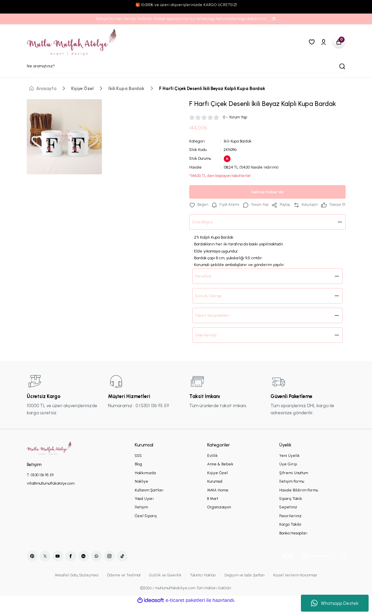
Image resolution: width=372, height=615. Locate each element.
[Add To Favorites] (199, 205)
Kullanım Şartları (149, 500)
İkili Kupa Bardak (238, 141)
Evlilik (212, 465)
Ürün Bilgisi (204, 231)
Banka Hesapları (293, 543)
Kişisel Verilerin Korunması (301, 585)
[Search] (186, 66)
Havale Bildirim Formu (298, 500)
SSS (138, 465)
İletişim (141, 516)
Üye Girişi (288, 473)
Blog (138, 473)
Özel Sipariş (146, 525)
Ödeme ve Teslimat (120, 585)
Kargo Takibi (290, 534)
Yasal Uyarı (144, 508)
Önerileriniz (207, 344)
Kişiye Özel (217, 482)
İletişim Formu (291, 491)
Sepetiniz (288, 516)
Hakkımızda (145, 482)
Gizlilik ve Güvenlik (164, 585)
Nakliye (141, 491)
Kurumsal (214, 491)
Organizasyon (219, 516)
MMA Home (217, 500)
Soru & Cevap (210, 305)
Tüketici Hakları (203, 585)
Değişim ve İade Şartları (248, 585)
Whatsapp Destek (334, 603)
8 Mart (212, 508)
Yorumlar (205, 285)
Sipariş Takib (290, 508)
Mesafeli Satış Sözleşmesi (70, 585)
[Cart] (339, 42)
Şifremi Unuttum (293, 482)
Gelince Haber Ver (267, 191)
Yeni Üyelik (289, 465)
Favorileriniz (290, 525)
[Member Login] (323, 42)
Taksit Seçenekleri (214, 325)
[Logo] (72, 42)
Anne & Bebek (220, 473)
